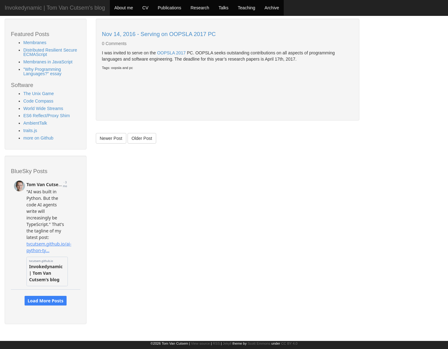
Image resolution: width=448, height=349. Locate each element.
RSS (216, 343)
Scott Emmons (259, 343)
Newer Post (111, 138)
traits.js (30, 130)
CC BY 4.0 (289, 343)
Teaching (246, 7)
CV (145, 7)
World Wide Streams (43, 108)
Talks (223, 7)
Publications (169, 7)
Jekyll (227, 343)
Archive (271, 7)
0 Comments (114, 43)
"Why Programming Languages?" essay (42, 71)
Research (199, 7)
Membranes (34, 42)
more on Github (38, 137)
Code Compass (38, 101)
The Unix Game (38, 93)
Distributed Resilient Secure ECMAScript (50, 52)
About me (123, 7)
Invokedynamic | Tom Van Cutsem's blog (55, 8)
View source (200, 343)
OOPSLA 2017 (171, 52)
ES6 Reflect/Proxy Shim (46, 115)
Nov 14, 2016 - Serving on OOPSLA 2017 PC (159, 34)
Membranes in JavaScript (47, 61)
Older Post (142, 138)
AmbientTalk (35, 123)
